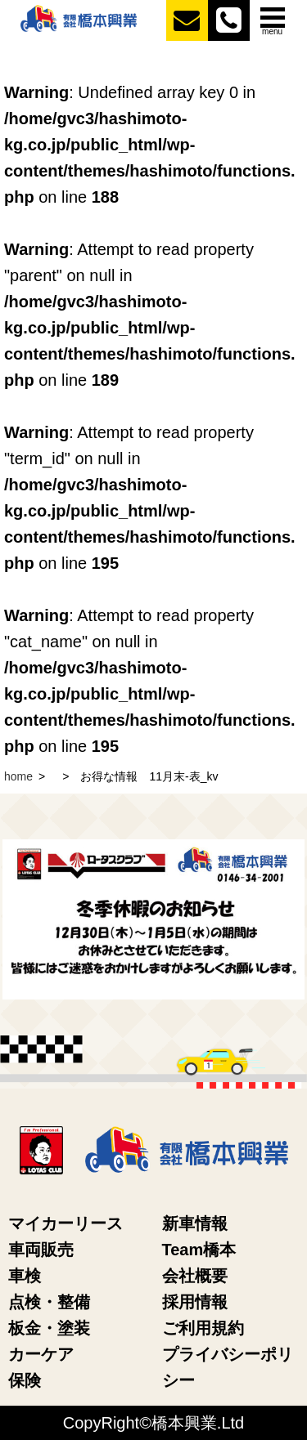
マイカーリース (65, 1223)
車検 (24, 1276)
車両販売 (41, 1250)
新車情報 (195, 1223)
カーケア (41, 1354)
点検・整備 (49, 1302)
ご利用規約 (203, 1328)
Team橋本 (199, 1250)
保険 (24, 1380)
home (18, 776)
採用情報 (195, 1302)
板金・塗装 (49, 1328)
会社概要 (195, 1276)
